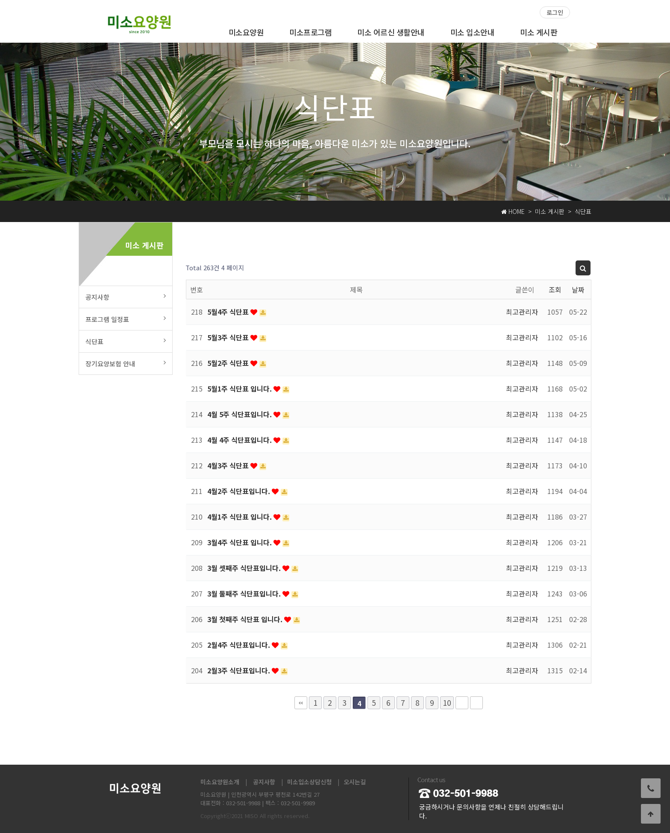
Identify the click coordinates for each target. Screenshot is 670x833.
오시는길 (355, 781)
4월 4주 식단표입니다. (240, 440)
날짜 (578, 289)
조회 (555, 289)
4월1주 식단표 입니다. (240, 516)
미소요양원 (246, 32)
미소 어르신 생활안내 (391, 32)
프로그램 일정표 (125, 319)
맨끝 (476, 702)
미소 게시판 (538, 32)
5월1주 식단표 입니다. (240, 388)
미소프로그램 (310, 32)
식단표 (125, 341)
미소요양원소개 (219, 781)
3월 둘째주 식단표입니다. (244, 593)
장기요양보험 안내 (125, 363)
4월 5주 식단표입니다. (240, 414)
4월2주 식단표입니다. (239, 491)
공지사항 (125, 296)
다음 (461, 702)
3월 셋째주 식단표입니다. (244, 568)
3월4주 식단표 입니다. (240, 542)
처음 (300, 702)
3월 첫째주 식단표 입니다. (245, 619)
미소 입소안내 (472, 32)
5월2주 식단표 (228, 363)
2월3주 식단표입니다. (239, 670)
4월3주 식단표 (228, 465)
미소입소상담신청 (309, 781)
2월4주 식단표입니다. (239, 645)
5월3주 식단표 (228, 337)
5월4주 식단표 (228, 312)
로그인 (555, 12)
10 (447, 702)
